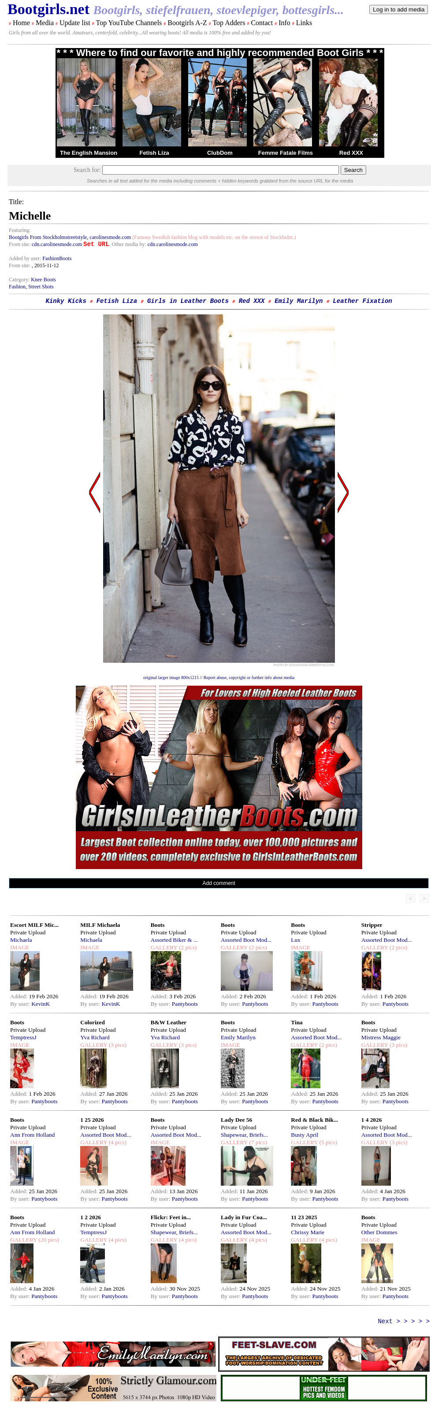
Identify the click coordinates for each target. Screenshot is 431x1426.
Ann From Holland (32, 1134)
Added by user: (25, 258)
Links (304, 22)
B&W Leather (169, 1022)
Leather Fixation (362, 301)
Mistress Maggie (381, 1037)
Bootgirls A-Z (187, 22)
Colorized (92, 1022)
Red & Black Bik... (314, 1119)
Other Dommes (379, 1232)
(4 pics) (116, 1142)
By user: (20, 1003)
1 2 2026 (90, 1217)
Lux (295, 940)
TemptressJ (23, 1037)
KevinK (40, 1003)
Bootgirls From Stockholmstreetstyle (48, 237)
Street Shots (41, 287)
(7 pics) (257, 1142)
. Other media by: (128, 244)
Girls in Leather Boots (188, 301)
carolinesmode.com (110, 237)
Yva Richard (94, 1037)
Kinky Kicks (65, 301)
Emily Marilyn (299, 301)
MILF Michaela (100, 925)
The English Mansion (88, 152)
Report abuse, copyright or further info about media (249, 677)
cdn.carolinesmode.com (57, 244)
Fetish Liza (154, 152)
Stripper (372, 925)
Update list (74, 22)
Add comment (219, 883)
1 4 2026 (371, 1119)
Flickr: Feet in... (171, 1217)
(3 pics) (116, 1045)
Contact (262, 22)
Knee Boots (43, 279)
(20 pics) (48, 1239)
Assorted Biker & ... (174, 940)
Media (45, 22)
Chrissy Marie (307, 1232)
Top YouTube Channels (129, 22)
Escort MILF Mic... (34, 925)
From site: (19, 244)
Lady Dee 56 (236, 1119)
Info (284, 22)
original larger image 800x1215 (171, 677)
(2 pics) (187, 947)
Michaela (21, 940)
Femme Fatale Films (285, 152)
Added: (19, 996)
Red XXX (351, 152)
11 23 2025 (304, 1217)
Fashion (17, 287)
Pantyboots (185, 1003)
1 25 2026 (92, 1119)
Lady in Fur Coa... (244, 1217)
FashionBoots (56, 258)
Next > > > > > (404, 1321)
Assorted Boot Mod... (246, 940)
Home (21, 22)
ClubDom (220, 152)
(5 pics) (327, 1142)
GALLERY (164, 947)
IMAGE (20, 947)
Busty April (304, 1134)
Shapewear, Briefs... (244, 1134)
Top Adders (228, 22)
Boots (158, 925)
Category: (20, 279)
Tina (296, 1022)
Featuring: (19, 230)
